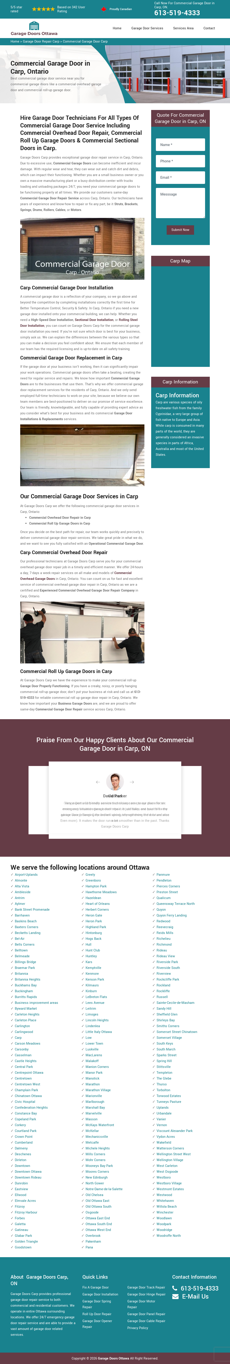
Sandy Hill (164, 1008)
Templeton (164, 1072)
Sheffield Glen (167, 1014)
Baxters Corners (26, 927)
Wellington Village (170, 1160)
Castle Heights (26, 1061)
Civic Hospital (25, 1101)
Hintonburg (94, 933)
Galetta (20, 1224)
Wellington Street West (174, 1154)
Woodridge (164, 1230)
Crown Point (24, 1136)
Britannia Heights (27, 979)
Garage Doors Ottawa (114, 1358)
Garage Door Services (147, 28)
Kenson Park (95, 979)
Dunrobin (21, 1183)
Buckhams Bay (26, 985)
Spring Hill (164, 1061)
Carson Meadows (27, 1043)
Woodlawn (164, 1218)
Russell (162, 997)
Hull (88, 944)
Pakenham (93, 1241)
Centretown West (27, 1084)
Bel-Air (19, 938)
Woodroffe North (169, 1235)
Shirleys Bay (166, 1020)
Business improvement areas (36, 1002)
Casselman (23, 1055)
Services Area (183, 28)
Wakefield (164, 1142)
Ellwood (20, 1195)
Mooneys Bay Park (99, 1166)
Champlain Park (26, 1090)
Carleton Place (25, 1020)
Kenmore (92, 973)
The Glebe (164, 1078)
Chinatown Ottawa (28, 1096)
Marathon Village (98, 1090)
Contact (209, 28)
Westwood (164, 1195)
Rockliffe (163, 991)
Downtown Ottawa (28, 1171)
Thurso (162, 1084)
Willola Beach (167, 1206)
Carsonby (22, 1049)
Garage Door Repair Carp (41, 41)
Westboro (164, 1177)
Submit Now (180, 230)
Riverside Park (167, 962)
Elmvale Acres (25, 1200)
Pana (89, 1247)
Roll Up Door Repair (96, 1314)
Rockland (163, 985)
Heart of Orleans (98, 903)
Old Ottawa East (97, 1200)
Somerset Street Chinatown (177, 1032)
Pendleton (164, 880)
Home (117, 28)
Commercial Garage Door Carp (85, 41)
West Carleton (167, 1166)
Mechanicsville (97, 1136)
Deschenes (23, 1154)
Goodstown (23, 1247)
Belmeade (22, 956)
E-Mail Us (195, 1296)
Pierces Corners (168, 886)
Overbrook (93, 1235)
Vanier (161, 1119)
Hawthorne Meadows (101, 892)
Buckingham (24, 991)
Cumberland (24, 1142)
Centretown (23, 1078)
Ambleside (23, 892)
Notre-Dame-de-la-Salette (104, 1189)
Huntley (91, 956)
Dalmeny (21, 1148)
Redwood (163, 921)
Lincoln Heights (97, 1020)
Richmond (164, 944)
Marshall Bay (95, 1107)
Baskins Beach (26, 921)
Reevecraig (165, 927)
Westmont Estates (170, 1189)
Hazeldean (93, 898)
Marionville (94, 1096)
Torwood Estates (169, 1096)
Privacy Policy (137, 1328)
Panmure (163, 874)
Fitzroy (20, 1206)
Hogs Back (93, 938)
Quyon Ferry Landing (172, 915)
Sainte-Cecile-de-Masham (176, 1002)
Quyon (161, 909)
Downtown (22, 1166)
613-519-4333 (177, 13)
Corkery (20, 1125)
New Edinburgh (97, 1177)
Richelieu (163, 938)
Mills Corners (95, 1154)
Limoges (92, 1014)
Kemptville (93, 968)
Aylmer (20, 903)
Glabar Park (23, 1235)
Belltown (21, 950)
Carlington (22, 1026)
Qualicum (164, 898)
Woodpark (164, 1224)
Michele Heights (98, 1148)
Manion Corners (97, 1067)
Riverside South (168, 968)
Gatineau (21, 1230)
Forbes (20, 1218)
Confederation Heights (31, 1107)
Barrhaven (22, 915)
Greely (90, 874)
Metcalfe (92, 1142)
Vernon (162, 1125)
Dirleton (20, 1160)
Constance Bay (26, 1113)
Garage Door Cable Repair (146, 1321)
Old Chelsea (94, 1195)
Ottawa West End (98, 1230)
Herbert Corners (97, 909)
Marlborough (95, 1101)
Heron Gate (94, 915)
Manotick (92, 1078)
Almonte (21, 880)
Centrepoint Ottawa (29, 1072)
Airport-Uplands (26, 874)
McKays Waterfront (100, 1125)
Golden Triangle (26, 1241)
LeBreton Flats (96, 997)
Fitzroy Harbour (26, 1212)
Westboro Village (169, 1183)
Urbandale (164, 1113)
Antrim (20, 898)
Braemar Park (25, 968)
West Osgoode (167, 1171)
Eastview (21, 1189)
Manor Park (94, 1072)
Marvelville (94, 1113)
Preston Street (167, 892)
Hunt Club (93, 950)
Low (89, 1037)
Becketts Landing (27, 933)
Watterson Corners (170, 1148)
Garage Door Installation (100, 1294)
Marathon (93, 1084)
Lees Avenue (95, 1002)
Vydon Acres (166, 1136)
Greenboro (93, 880)
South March (166, 1049)
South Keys (165, 1043)
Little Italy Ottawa (99, 1032)
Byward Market (26, 1008)
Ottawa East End (98, 1218)
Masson (91, 1119)
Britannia (21, 973)
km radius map (180, 315)
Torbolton (163, 1090)
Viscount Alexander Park (174, 1131)
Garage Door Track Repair (146, 1287)
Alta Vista (22, 886)
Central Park (24, 1067)
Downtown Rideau (28, 1177)
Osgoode (92, 1212)
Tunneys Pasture (169, 1101)
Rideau (162, 950)
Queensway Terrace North (176, 903)
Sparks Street (167, 1055)
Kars (89, 962)
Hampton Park (96, 886)
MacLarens (94, 1055)
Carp (18, 1037)
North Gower (95, 1183)
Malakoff (92, 1061)
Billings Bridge (25, 962)
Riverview (164, 973)
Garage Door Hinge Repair (146, 1294)
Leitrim (91, 1008)
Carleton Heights (27, 1014)
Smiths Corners (168, 1026)
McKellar (92, 1131)
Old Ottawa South (98, 1206)
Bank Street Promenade (32, 909)
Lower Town (94, 1043)
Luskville (92, 1049)
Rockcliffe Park (168, 979)
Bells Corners (25, 944)
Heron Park (94, 921)
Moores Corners (97, 1171)
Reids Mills (165, 933)
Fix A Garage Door (95, 1287)
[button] (101, 782)
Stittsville (164, 1067)
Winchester (165, 1212)
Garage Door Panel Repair (146, 1314)
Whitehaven (165, 1200)
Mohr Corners (96, 1160)
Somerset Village (169, 1037)
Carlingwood (24, 1032)
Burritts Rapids (26, 997)
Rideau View (166, 956)
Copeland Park (25, 1119)
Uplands (163, 1107)
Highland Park (96, 927)
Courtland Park (25, 1131)
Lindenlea (93, 1026)
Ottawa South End (99, 1224)
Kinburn (91, 991)
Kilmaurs (92, 985)
